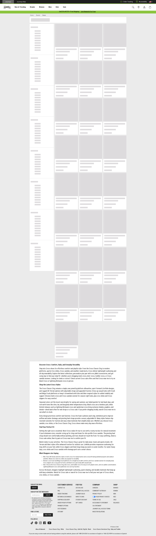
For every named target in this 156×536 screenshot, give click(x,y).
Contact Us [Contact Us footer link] (61, 488)
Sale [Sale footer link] (114, 500)
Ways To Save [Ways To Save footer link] (80, 497)
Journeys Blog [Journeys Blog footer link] (80, 494)
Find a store (35, 511)
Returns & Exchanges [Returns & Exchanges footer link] (64, 497)
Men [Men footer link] (114, 494)
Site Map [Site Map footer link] (60, 512)
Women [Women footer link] (115, 491)
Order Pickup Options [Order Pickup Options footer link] (64, 503)
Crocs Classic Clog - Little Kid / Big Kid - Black (78, 529)
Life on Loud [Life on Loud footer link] (79, 488)
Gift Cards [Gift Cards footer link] (79, 503)
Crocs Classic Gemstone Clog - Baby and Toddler (106, 529)
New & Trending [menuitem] (18, 7)
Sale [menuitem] (57, 7)
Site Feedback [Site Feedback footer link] (62, 509)
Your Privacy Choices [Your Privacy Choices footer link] (101, 497)
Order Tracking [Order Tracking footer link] (63, 494)
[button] (151, 2)
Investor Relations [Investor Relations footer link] (99, 512)
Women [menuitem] (37, 7)
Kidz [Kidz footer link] (114, 497)
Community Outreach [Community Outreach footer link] (99, 491)
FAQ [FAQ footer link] (59, 491)
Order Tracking (126, 1)
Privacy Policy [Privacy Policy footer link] (97, 494)
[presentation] (18, 7)
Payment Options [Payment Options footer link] (63, 506)
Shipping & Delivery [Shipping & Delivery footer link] (64, 500)
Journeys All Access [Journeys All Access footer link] (82, 491)
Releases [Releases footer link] (116, 503)
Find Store (48, 515)
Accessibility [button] (141, 1)
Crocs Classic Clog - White (56, 529)
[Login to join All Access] (69, 12)
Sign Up (34, 488)
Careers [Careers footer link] (95, 488)
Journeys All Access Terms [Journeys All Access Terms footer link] (101, 509)
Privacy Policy (35, 504)
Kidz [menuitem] (51, 7)
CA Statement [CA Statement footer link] (97, 506)
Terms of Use (44, 503)
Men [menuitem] (44, 7)
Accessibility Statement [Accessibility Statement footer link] (100, 503)
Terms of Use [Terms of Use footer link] (97, 500)
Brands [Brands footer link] (115, 488)
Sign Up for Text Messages (40, 492)
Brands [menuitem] (29, 7)
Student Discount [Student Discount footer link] (81, 500)
